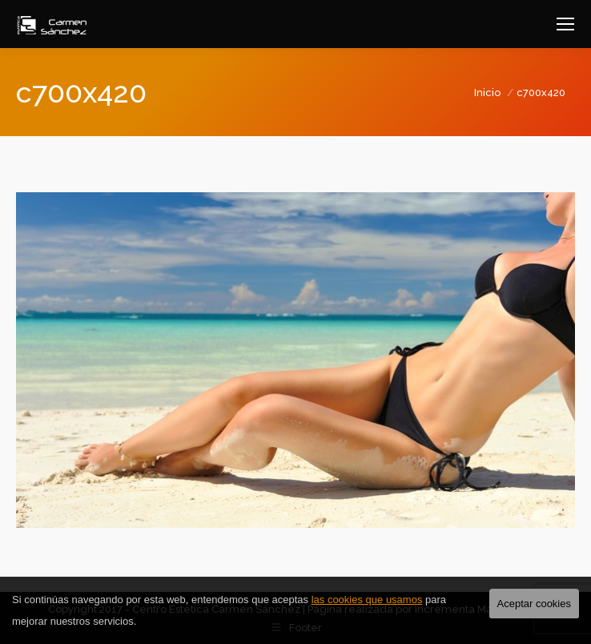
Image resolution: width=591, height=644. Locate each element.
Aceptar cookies (534, 604)
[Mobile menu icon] (565, 24)
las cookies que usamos (367, 600)
